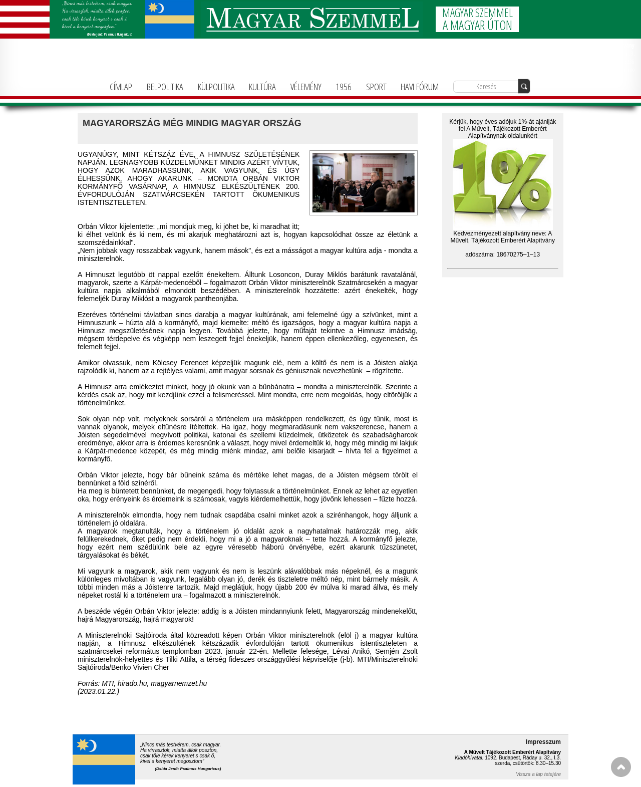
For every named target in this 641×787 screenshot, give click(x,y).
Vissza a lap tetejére (538, 774)
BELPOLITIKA (165, 86)
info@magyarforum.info (610, 69)
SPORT (376, 86)
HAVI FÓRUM (420, 86)
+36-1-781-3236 (618, 61)
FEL (621, 767)
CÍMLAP (121, 86)
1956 (344, 86)
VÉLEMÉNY (306, 86)
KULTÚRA (262, 86)
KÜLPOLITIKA (216, 86)
